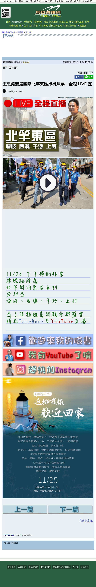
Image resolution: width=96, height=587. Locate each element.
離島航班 (53, 21)
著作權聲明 (45, 567)
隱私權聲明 (33, 567)
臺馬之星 (23, 25)
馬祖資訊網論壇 (8, 32)
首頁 (8, 21)
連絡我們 (84, 567)
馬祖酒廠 (43, 25)
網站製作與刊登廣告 (61, 567)
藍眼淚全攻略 (55, 25)
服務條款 (11, 567)
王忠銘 (28, 32)
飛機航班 (38, 21)
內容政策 (22, 567)
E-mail (75, 567)
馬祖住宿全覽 (69, 25)
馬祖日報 (28, 21)
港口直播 (33, 25)
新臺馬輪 (13, 25)
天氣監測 (81, 25)
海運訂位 (63, 21)
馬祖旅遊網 (17, 21)
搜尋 (87, 21)
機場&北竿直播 (76, 21)
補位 (46, 21)
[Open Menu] (6, 14)
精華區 (20, 32)
